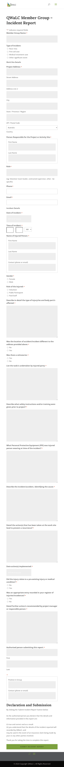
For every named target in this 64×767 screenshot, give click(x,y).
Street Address (12, 77)
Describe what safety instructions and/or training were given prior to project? (30, 406)
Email (9, 197)
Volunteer (13, 290)
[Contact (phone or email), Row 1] (32, 267)
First (8, 658)
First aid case (14, 51)
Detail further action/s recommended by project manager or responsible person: (31, 608)
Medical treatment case (18, 54)
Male (11, 282)
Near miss (13, 49)
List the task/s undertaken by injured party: (26, 365)
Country (9, 132)
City (7, 100)
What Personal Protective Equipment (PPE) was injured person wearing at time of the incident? (30, 447)
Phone (9, 186)
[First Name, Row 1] (32, 147)
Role (8, 166)
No (10, 347)
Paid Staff (13, 295)
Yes (10, 350)
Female (12, 279)
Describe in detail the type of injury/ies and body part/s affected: (30, 302)
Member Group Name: (16, 33)
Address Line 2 (12, 89)
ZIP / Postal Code (13, 123)
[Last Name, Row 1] (32, 157)
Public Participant (16, 292)
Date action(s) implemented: (19, 566)
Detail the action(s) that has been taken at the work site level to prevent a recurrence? (31, 527)
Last (8, 669)
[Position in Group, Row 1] (32, 684)
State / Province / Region (16, 111)
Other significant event (18, 57)
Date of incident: (14, 213)
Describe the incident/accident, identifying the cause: (30, 487)
